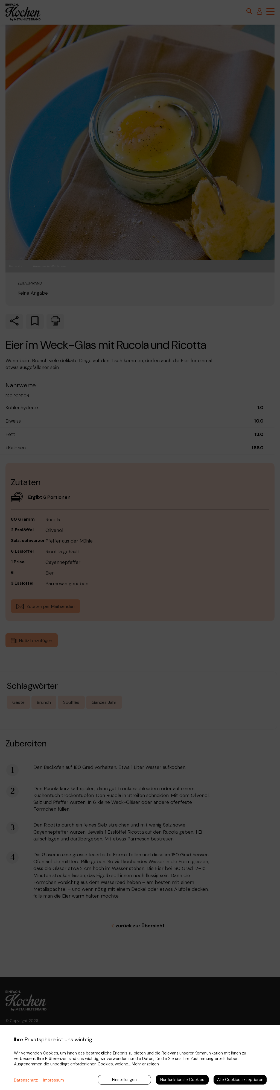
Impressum (53, 1080)
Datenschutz (26, 1080)
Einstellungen (124, 1079)
